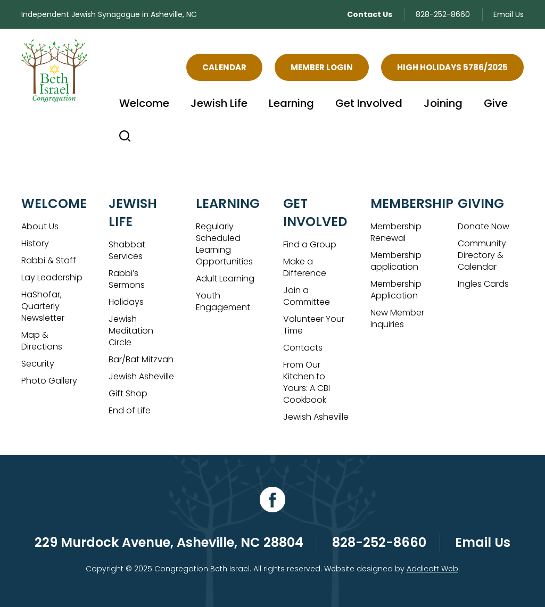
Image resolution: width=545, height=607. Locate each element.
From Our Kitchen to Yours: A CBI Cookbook (306, 382)
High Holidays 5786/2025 (452, 67)
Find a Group (309, 244)
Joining (443, 103)
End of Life (130, 410)
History (35, 243)
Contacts (303, 348)
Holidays (126, 302)
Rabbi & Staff (48, 260)
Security (37, 363)
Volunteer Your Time (313, 325)
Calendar (224, 67)
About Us (40, 226)
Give (496, 103)
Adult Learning (225, 278)
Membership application (396, 261)
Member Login (322, 67)
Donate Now (483, 226)
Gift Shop (128, 393)
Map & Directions (41, 341)
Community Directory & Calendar (482, 255)
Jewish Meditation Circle (131, 330)
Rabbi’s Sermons (127, 279)
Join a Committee (306, 296)
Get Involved (368, 103)
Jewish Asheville (141, 376)
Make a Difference (304, 267)
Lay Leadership (51, 277)
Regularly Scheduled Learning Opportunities (224, 244)
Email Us (508, 14)
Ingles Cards (483, 284)
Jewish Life (219, 103)
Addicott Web (432, 568)
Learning (291, 103)
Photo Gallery (49, 381)
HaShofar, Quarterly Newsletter (42, 306)
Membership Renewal (396, 232)
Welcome (144, 103)
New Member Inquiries (397, 318)
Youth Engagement (223, 301)
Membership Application (396, 290)
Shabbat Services (127, 250)
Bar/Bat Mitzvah (141, 359)
